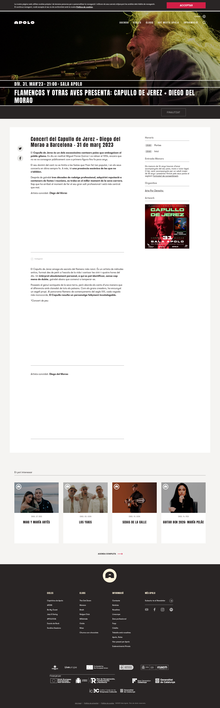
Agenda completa (110, 553)
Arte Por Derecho (154, 190)
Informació (191, 22)
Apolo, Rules (117, 636)
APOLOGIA (51, 618)
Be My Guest (52, 609)
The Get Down (85, 600)
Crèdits (115, 627)
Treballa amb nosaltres (121, 632)
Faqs (114, 623)
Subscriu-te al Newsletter (155, 600)
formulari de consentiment (165, 175)
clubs (149, 22)
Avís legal (78, 702)
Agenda (124, 22)
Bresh (82, 609)
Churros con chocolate (89, 632)
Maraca (83, 605)
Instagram (39, 258)
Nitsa (82, 627)
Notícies (115, 605)
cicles (137, 22)
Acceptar (186, 5)
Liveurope (116, 614)
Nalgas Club (85, 614)
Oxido (82, 623)
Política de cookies (84, 7)
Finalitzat (173, 111)
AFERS (49, 605)
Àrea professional (119, 618)
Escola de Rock (53, 623)
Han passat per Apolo (121, 641)
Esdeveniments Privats (121, 646)
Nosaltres (116, 609)
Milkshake (84, 618)
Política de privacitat (91, 702)
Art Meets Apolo (168, 22)
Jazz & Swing (52, 614)
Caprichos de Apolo (55, 600)
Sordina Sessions (54, 627)
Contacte (116, 600)
